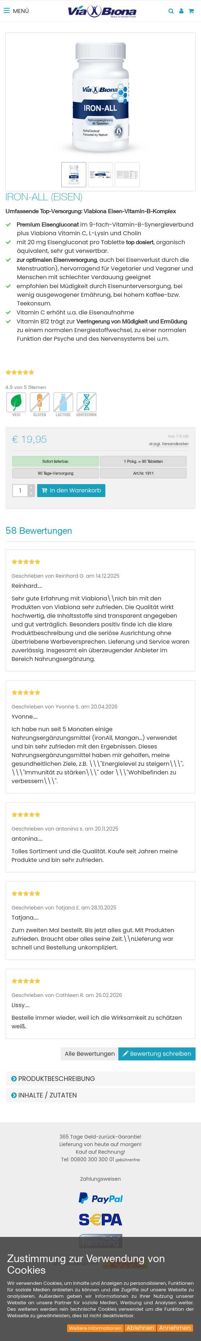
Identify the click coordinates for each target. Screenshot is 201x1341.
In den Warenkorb (71, 490)
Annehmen (175, 1328)
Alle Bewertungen (90, 1054)
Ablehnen (140, 1328)
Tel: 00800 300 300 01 (100, 1159)
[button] (100, 1078)
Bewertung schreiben (157, 1054)
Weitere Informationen (95, 1328)
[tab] (100, 1079)
